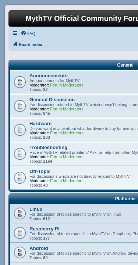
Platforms (125, 198)
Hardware (40, 123)
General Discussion (52, 99)
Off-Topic (40, 171)
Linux (35, 209)
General (125, 65)
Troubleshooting (48, 147)
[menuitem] (28, 33)
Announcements (48, 75)
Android (38, 248)
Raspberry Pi (44, 229)
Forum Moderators (66, 85)
